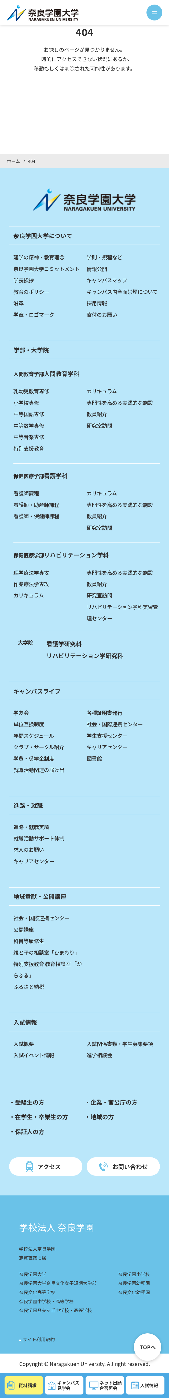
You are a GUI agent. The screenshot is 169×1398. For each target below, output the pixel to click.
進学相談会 (99, 1055)
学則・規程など (104, 257)
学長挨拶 (23, 280)
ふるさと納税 (28, 986)
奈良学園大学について (42, 235)
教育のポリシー (31, 291)
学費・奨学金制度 (33, 758)
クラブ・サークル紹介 (38, 747)
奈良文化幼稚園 (134, 1292)
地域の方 (102, 1116)
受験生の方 (30, 1102)
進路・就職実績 (31, 827)
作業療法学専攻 (31, 584)
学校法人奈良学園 (37, 1249)
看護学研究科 (64, 643)
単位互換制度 (28, 724)
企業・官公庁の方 (114, 1102)
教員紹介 (97, 414)
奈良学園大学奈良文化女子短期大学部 (58, 1283)
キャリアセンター (107, 747)
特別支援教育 (28, 448)
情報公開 (97, 269)
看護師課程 (26, 493)
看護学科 (40, 475)
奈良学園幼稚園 (134, 1283)
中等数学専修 (28, 425)
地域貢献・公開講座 (40, 896)
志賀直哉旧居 (32, 1257)
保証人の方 (30, 1131)
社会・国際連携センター (115, 724)
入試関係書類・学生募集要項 (120, 1044)
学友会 (21, 713)
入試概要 (23, 1044)
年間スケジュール (33, 735)
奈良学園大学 (32, 1274)
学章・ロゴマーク (33, 314)
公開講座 (23, 929)
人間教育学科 (46, 373)
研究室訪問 (99, 425)
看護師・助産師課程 (36, 505)
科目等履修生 (28, 941)
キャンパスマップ (107, 280)
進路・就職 (28, 805)
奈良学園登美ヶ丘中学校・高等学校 (55, 1310)
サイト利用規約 (39, 1339)
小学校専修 (26, 402)
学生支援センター (107, 735)
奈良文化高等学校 (37, 1292)
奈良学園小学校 (134, 1274)
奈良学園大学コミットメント (46, 269)
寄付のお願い (102, 314)
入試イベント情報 (33, 1055)
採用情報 (97, 303)
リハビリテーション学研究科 (84, 655)
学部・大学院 (31, 350)
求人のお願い (28, 849)
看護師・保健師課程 (36, 516)
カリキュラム (102, 391)
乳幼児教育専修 (31, 391)
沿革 (18, 303)
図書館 (94, 758)
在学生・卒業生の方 (41, 1116)
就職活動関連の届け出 (38, 770)
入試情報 (25, 1022)
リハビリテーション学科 (61, 555)
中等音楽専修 (28, 437)
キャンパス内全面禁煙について (122, 291)
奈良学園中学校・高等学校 (46, 1301)
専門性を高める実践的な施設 (120, 402)
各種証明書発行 (104, 713)
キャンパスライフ (37, 691)
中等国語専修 (28, 414)
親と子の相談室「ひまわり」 (46, 952)
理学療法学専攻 (31, 572)
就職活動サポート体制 (38, 838)
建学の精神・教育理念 (38, 257)
